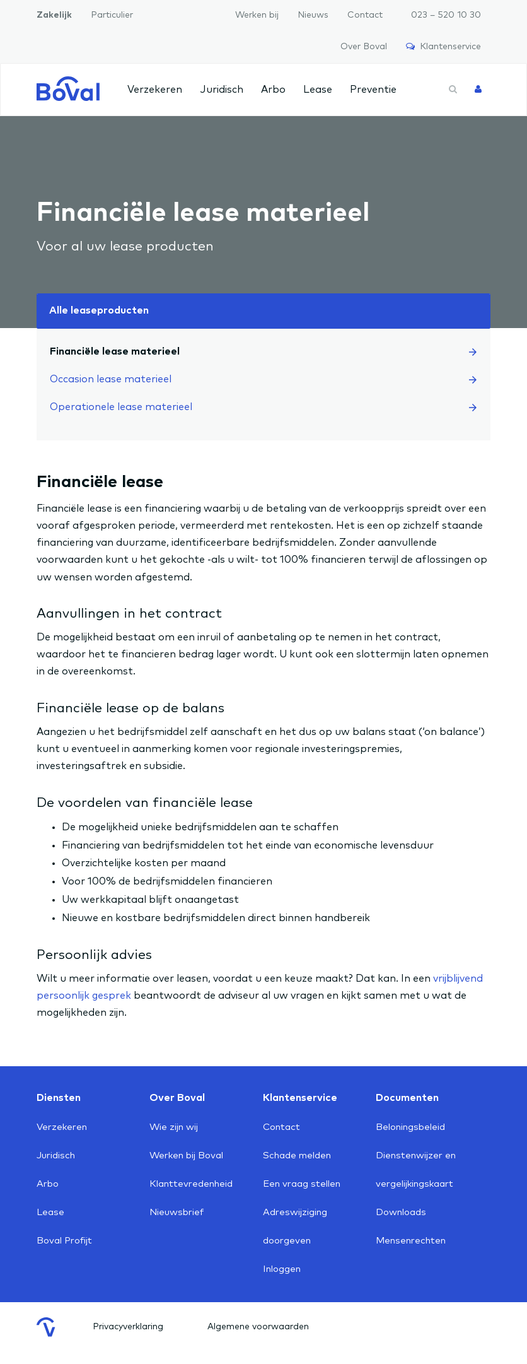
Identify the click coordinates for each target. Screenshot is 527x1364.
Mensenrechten (411, 1240)
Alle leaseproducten (99, 310)
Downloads (401, 1212)
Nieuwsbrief (176, 1212)
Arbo (273, 90)
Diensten (59, 1098)
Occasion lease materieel (263, 379)
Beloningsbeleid (410, 1127)
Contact (365, 15)
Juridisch (221, 90)
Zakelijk (54, 15)
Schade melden (297, 1155)
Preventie (373, 90)
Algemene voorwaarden (258, 1326)
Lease (317, 90)
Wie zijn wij (173, 1127)
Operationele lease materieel (263, 407)
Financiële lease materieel (263, 351)
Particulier (112, 15)
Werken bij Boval (186, 1155)
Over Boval (363, 46)
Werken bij (257, 15)
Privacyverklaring (128, 1326)
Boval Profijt (64, 1240)
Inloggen (282, 1269)
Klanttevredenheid (191, 1184)
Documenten (407, 1098)
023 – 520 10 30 (446, 15)
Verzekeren (154, 90)
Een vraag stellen (301, 1184)
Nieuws (313, 15)
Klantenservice (443, 46)
